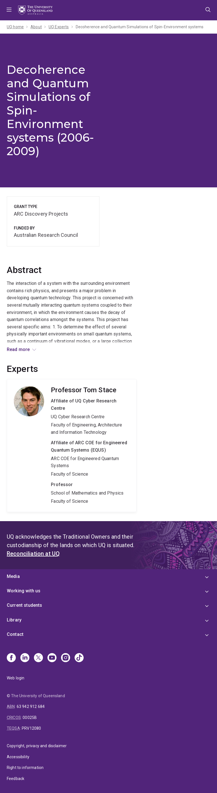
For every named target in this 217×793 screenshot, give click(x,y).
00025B (30, 717)
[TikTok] (79, 658)
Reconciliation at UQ (33, 553)
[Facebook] (11, 658)
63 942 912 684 (31, 706)
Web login (15, 678)
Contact (15, 634)
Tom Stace (71, 445)
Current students (24, 605)
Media (13, 576)
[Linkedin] (24, 658)
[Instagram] (65, 658)
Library (14, 620)
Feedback (15, 778)
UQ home (15, 27)
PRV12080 (31, 728)
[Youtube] (52, 658)
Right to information (25, 767)
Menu (9, 10)
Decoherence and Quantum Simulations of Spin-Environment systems (140, 27)
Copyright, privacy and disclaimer (37, 746)
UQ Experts (59, 27)
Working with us (23, 590)
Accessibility (18, 757)
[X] (38, 658)
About (36, 27)
